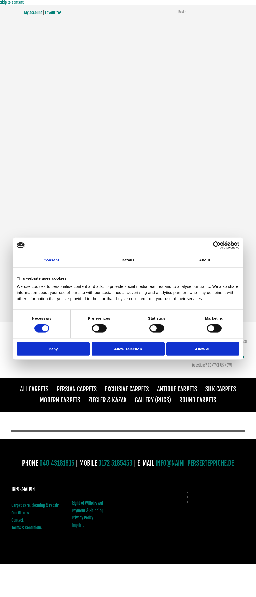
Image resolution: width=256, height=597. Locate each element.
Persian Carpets (76, 389)
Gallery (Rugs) (153, 400)
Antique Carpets (177, 389)
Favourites (53, 12)
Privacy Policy (83, 517)
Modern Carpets (60, 400)
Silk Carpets (220, 389)
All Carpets (34, 389)
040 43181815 (56, 463)
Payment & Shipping (87, 510)
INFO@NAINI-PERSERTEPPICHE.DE (194, 463)
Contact (17, 520)
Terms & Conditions (26, 527)
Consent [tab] (51, 260)
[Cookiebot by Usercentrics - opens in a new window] (216, 245)
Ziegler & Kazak (107, 400)
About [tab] (204, 260)
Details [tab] (128, 260)
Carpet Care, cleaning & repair (35, 505)
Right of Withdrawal (87, 503)
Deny (53, 349)
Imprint (78, 525)
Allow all (203, 349)
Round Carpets (197, 400)
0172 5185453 (115, 463)
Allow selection (128, 349)
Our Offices (20, 512)
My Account (33, 12)
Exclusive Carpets (127, 389)
